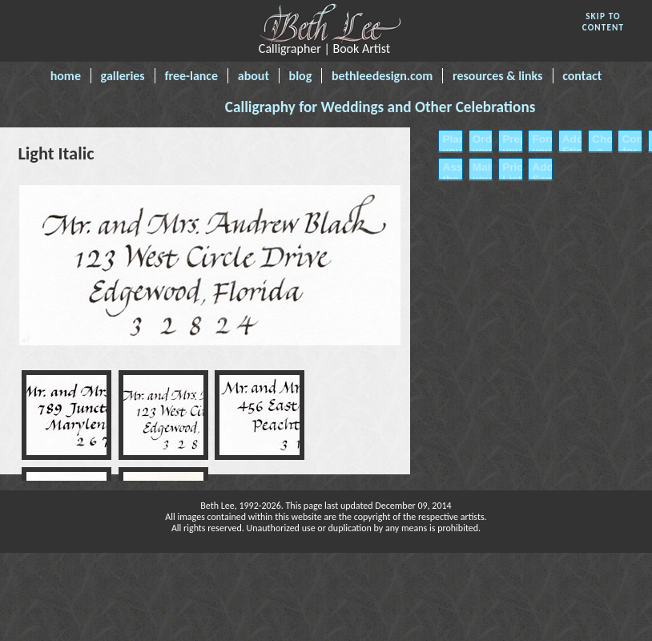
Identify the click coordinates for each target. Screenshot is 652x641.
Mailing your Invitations (481, 179)
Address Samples (540, 173)
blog (300, 75)
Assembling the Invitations (450, 179)
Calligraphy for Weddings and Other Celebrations (380, 107)
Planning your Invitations (450, 151)
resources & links (498, 75)
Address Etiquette (570, 145)
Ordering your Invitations (481, 151)
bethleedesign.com (382, 75)
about (253, 75)
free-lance (191, 75)
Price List (510, 173)
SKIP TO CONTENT (603, 21)
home (65, 75)
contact (582, 75)
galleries (123, 75)
